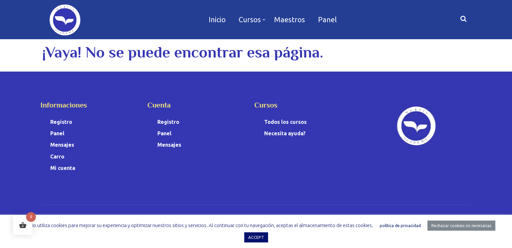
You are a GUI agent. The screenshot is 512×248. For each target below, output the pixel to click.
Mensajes (62, 145)
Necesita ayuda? (285, 133)
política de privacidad (400, 225)
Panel (327, 19)
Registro (61, 122)
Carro (57, 156)
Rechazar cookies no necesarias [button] (461, 225)
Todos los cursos (285, 122)
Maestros (289, 19)
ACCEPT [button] (256, 237)
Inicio (217, 19)
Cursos (250, 19)
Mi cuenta (62, 168)
